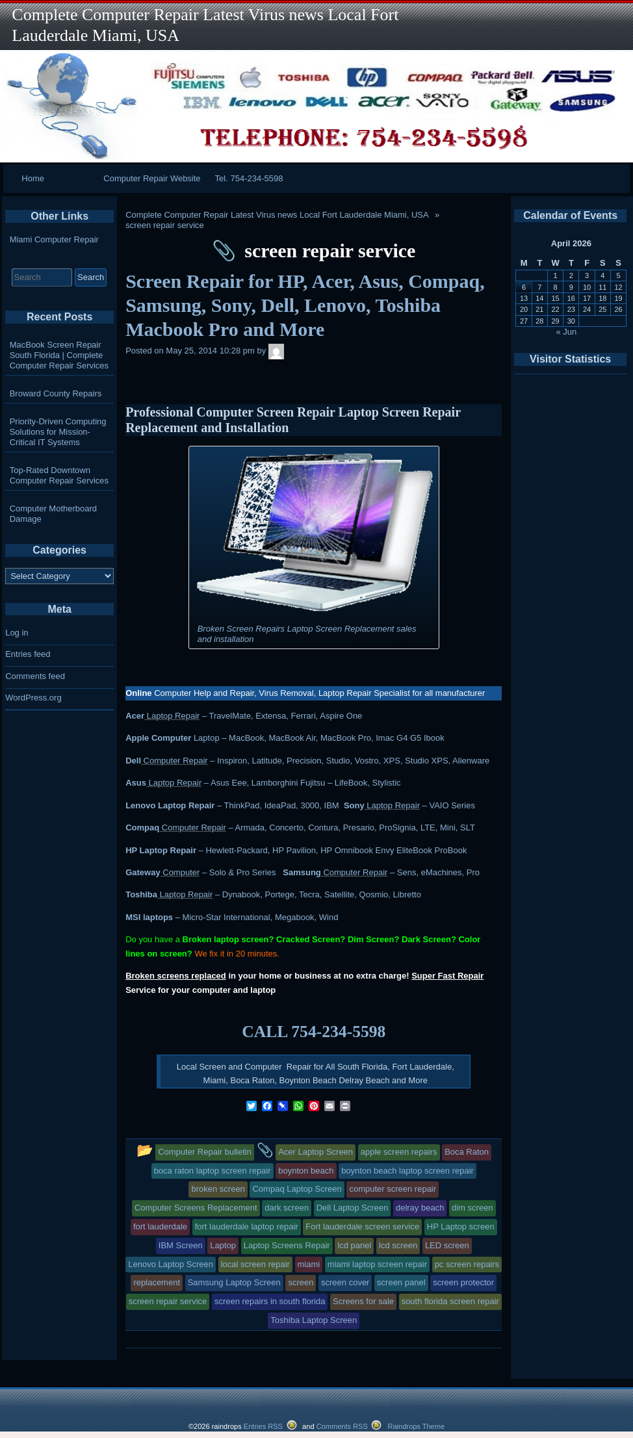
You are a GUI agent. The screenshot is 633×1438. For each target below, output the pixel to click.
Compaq (142, 827)
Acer (134, 716)
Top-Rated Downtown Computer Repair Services (59, 475)
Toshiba (141, 894)
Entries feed (27, 654)
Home (32, 178)
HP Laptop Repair (160, 850)
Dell (133, 760)
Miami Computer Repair (54, 239)
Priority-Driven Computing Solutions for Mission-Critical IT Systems (58, 432)
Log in (16, 632)
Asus (135, 783)
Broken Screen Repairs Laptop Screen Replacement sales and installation (307, 634)
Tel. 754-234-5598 (249, 178)
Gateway (142, 872)
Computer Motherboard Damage (53, 514)
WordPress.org (33, 697)
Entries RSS (263, 1426)
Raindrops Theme (416, 1426)
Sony (354, 805)
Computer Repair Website (151, 178)
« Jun (566, 332)
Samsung (302, 872)
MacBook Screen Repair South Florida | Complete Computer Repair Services (59, 355)
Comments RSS (342, 1426)
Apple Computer (158, 738)
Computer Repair (174, 760)
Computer (180, 872)
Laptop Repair (172, 716)
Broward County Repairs (56, 393)
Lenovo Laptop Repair (169, 805)
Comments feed (35, 676)
